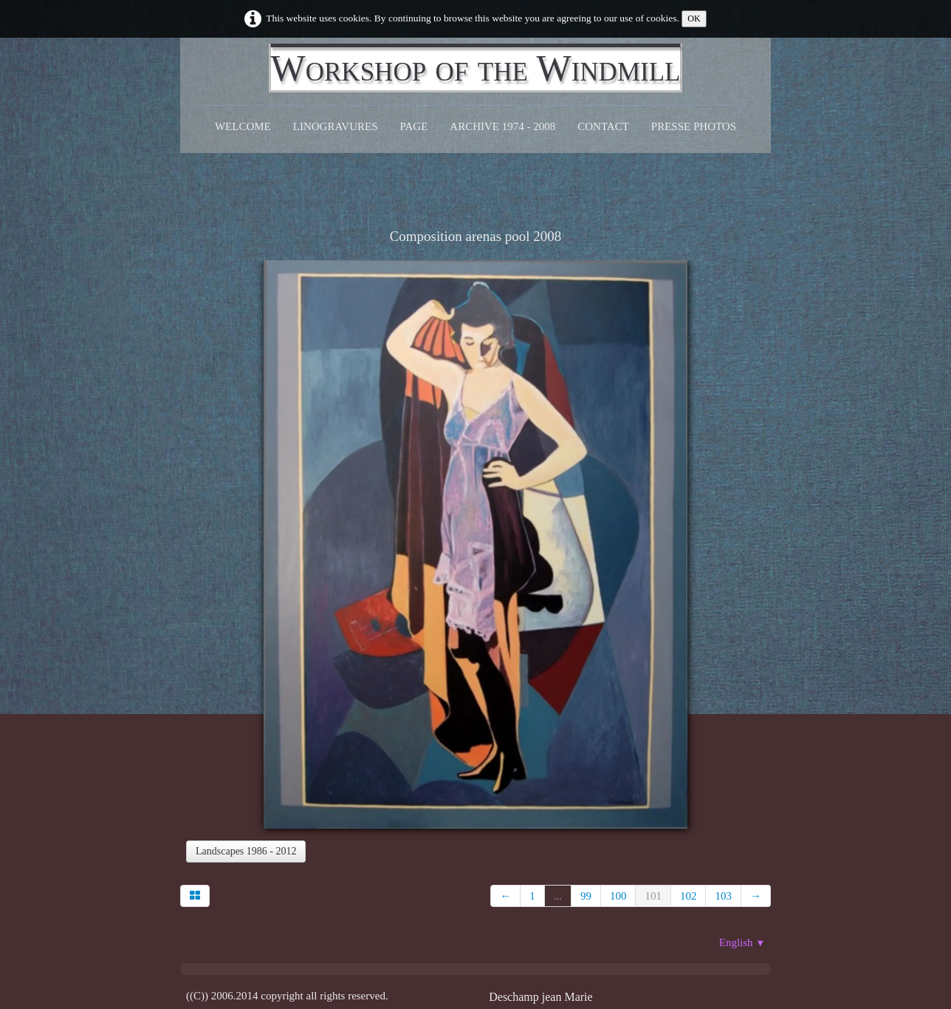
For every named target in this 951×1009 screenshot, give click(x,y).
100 (618, 896)
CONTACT (603, 126)
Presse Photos (693, 126)
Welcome (243, 126)
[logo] (476, 68)
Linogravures (335, 126)
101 (653, 896)
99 (585, 896)
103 (723, 896)
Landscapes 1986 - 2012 (246, 851)
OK (694, 18)
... (558, 896)
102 (688, 896)
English (742, 942)
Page (414, 126)
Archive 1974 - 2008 (502, 126)
